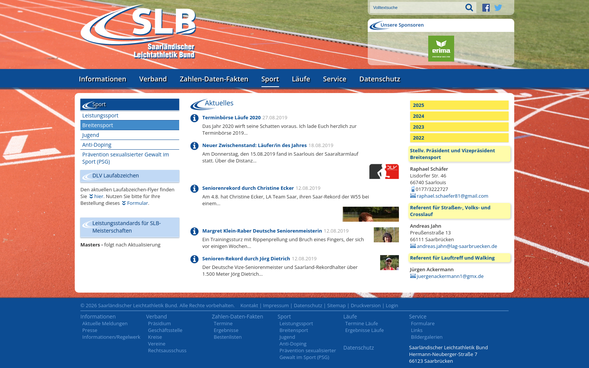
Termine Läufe (361, 323)
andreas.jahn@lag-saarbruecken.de (457, 246)
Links (417, 330)
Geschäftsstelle (165, 330)
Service (334, 78)
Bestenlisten (228, 336)
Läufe (301, 78)
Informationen (102, 78)
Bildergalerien (427, 336)
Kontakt (249, 305)
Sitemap (336, 305)
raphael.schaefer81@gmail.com (453, 195)
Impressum (276, 305)
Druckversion (366, 305)
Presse (89, 330)
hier (98, 196)
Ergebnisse (226, 330)
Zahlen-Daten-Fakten (214, 78)
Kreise (155, 336)
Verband (153, 78)
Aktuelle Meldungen (105, 323)
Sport (270, 78)
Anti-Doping (96, 144)
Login (392, 305)
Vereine (156, 343)
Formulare (423, 323)
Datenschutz (379, 78)
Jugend (90, 134)
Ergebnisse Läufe (364, 330)
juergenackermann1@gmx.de (450, 276)
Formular (137, 203)
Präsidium (159, 323)
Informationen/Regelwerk (111, 336)
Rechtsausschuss (167, 350)
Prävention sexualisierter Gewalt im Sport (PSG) (125, 158)
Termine (223, 323)
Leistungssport (100, 115)
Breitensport (97, 125)
